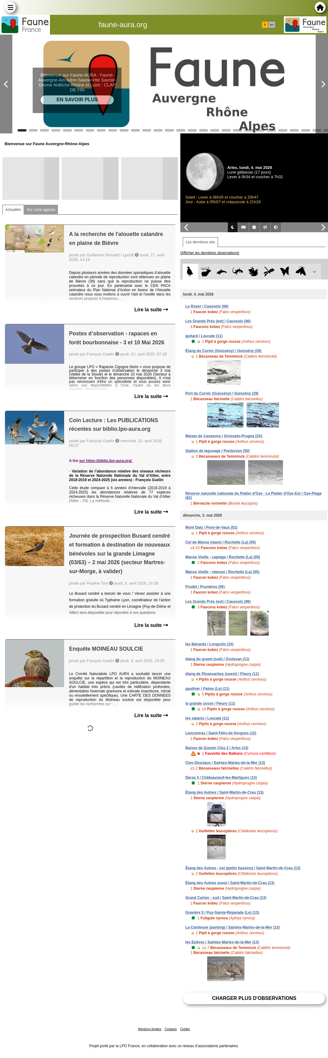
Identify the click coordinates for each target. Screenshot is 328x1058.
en (271, 24)
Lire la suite (151, 309)
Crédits (185, 1029)
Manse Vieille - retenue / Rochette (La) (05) (222, 572)
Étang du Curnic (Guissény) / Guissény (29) (223, 351)
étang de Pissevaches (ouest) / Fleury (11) (222, 674)
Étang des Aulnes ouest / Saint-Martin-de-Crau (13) (229, 883)
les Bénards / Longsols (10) (209, 644)
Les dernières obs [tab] (200, 242)
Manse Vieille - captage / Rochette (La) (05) (222, 557)
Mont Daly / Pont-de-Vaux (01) (211, 527)
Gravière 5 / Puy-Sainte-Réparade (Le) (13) (222, 912)
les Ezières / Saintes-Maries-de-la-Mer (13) (222, 942)
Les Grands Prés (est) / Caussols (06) (218, 321)
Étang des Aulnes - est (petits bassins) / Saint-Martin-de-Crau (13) (242, 868)
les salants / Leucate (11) (207, 718)
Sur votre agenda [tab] (41, 210)
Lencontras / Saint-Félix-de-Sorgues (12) (220, 733)
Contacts (171, 1029)
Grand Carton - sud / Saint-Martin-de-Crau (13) (225, 898)
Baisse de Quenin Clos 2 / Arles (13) (216, 748)
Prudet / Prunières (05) (205, 587)
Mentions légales (149, 1029)
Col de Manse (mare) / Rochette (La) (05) (220, 542)
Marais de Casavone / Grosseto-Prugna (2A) (223, 436)
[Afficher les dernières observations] (209, 253)
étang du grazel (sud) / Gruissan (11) (217, 659)
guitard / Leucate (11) (204, 336)
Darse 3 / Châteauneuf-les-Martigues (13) (221, 777)
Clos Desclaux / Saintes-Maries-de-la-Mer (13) (225, 763)
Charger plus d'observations (254, 998)
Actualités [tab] (13, 210)
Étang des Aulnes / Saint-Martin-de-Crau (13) (224, 792)
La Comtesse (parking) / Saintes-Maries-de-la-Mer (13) (232, 927)
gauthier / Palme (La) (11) (207, 688)
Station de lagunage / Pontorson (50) (217, 451)
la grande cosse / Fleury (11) (210, 703)
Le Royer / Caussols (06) (206, 306)
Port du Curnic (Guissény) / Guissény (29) (221, 393)
